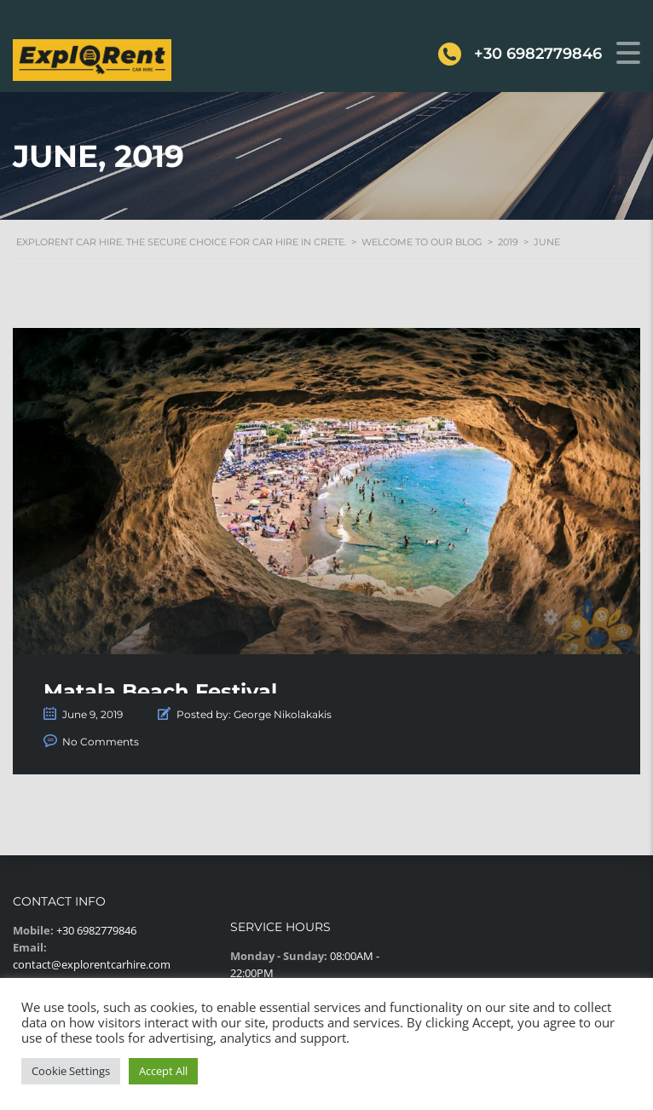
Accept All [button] (163, 1070)
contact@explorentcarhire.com (91, 964)
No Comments (100, 741)
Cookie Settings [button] (71, 1070)
